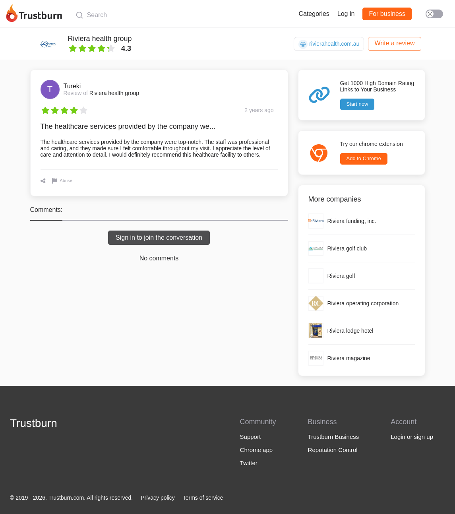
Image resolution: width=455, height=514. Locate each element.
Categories (313, 13)
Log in (346, 13)
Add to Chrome (364, 158)
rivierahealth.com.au (328, 44)
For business (387, 13)
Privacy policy (158, 498)
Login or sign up (412, 436)
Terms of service (203, 498)
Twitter (249, 463)
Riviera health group (100, 39)
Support (250, 436)
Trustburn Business (333, 436)
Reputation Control (333, 449)
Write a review (394, 43)
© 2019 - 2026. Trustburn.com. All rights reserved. (71, 498)
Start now (357, 104)
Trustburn (33, 423)
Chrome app (256, 449)
